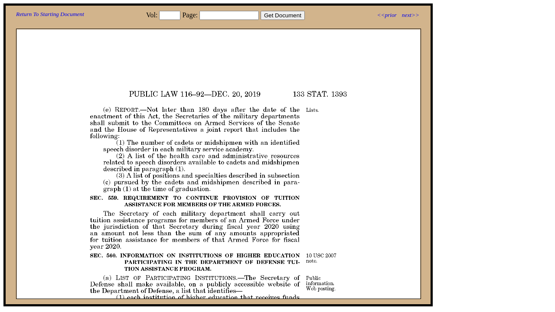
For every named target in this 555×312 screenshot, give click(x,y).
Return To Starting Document (50, 14)
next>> (410, 15)
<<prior (386, 15)
